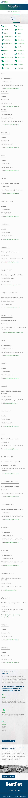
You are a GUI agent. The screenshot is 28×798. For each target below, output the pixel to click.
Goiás (17, 36)
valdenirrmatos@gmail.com (12, 285)
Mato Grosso (19, 40)
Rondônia (5, 61)
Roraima (18, 61)
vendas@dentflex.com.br (12, 106)
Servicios (16, 7)
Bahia (4, 33)
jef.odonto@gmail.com (11, 403)
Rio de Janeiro (19, 54)
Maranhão (5, 40)
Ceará (17, 33)
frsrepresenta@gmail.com (12, 88)
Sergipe (5, 68)
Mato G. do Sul (6, 43)
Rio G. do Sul (19, 57)
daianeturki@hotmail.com (12, 519)
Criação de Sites (5, 796)
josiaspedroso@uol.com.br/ (12, 615)
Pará (4, 47)
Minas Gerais (19, 43)
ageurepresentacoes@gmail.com (14, 332)
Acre (4, 26)
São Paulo (18, 64)
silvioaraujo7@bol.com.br (12, 193)
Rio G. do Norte (7, 57)
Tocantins (18, 68)
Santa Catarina (7, 64)
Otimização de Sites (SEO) (13, 796)
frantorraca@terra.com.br (12, 474)
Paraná (4, 50)
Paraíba (18, 47)
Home (12, 7)
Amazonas (18, 29)
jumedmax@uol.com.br (7, 617)
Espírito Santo (6, 36)
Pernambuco (19, 50)
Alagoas (18, 26)
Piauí (4, 54)
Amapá (4, 29)
